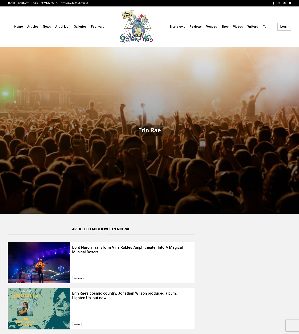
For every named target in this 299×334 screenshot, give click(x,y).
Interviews (177, 26)
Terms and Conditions (74, 3)
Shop (225, 26)
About (11, 3)
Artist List (62, 26)
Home (18, 26)
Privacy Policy (49, 3)
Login (34, 3)
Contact (23, 3)
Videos (238, 26)
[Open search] (264, 26)
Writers (252, 26)
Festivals (97, 26)
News (47, 26)
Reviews (196, 26)
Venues (211, 26)
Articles (33, 26)
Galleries (80, 26)
